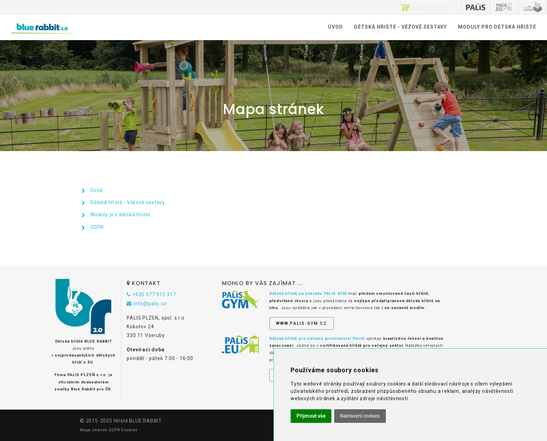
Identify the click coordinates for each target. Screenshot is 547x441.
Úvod (335, 27)
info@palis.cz (146, 303)
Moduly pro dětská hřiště (497, 27)
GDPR (97, 227)
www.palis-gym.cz (301, 323)
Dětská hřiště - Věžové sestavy (400, 27)
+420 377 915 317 (151, 294)
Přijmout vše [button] (311, 416)
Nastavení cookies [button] (360, 416)
